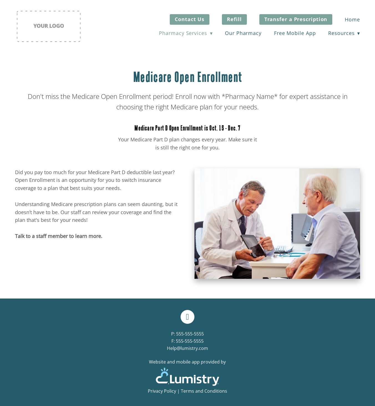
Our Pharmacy (243, 33)
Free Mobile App (295, 33)
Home (352, 19)
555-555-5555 (190, 334)
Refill (234, 19)
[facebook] (187, 317)
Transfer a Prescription (296, 19)
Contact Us (189, 19)
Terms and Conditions (204, 391)
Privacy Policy (162, 391)
